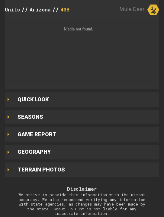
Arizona (40, 9)
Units (12, 9)
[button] (82, 52)
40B (64, 9)
